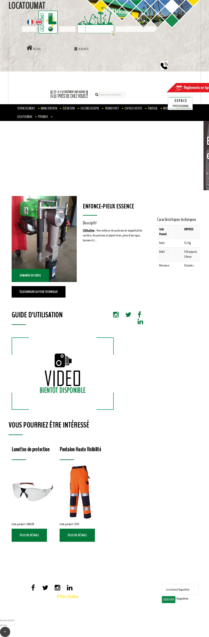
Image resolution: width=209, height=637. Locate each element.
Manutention (49, 108)
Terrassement (26, 108)
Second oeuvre (89, 108)
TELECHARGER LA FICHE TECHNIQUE (38, 292)
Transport (112, 108)
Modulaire (170, 108)
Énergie (153, 108)
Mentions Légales (47, 603)
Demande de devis (30, 275)
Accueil (33, 49)
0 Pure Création (67, 596)
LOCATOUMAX (24, 116)
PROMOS (43, 116)
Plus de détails (29, 535)
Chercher (168, 599)
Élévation (69, 108)
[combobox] (176, 598)
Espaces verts (133, 108)
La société (81, 49)
